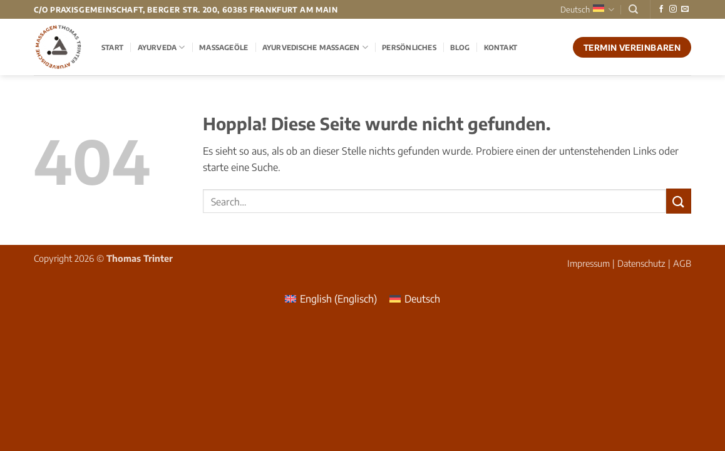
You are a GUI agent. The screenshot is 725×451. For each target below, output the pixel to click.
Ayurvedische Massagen (315, 47)
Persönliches (409, 47)
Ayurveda (161, 47)
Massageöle (223, 47)
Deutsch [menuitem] (422, 299)
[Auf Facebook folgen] (661, 9)
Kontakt (501, 47)
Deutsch (587, 10)
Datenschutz (641, 263)
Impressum (588, 263)
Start (112, 47)
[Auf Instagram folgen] (673, 9)
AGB (682, 263)
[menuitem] (331, 298)
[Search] (633, 9)
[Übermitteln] (678, 201)
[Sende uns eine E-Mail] (685, 9)
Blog (460, 47)
